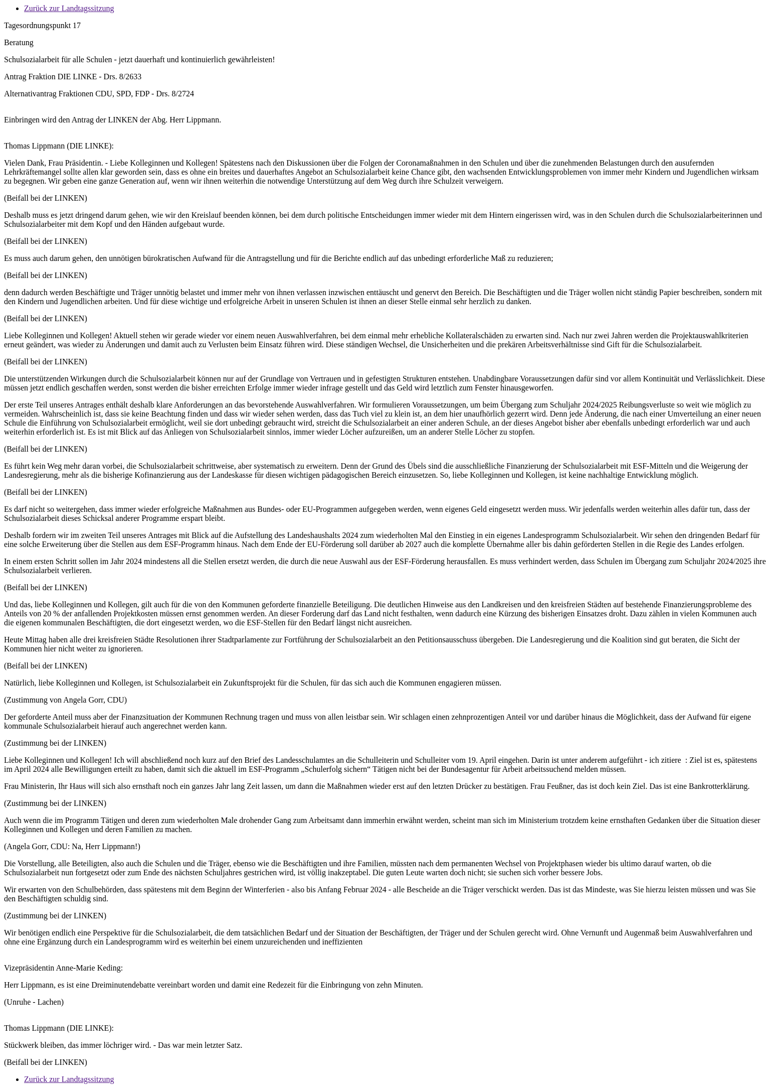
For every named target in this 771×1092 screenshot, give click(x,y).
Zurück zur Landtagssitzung (69, 8)
